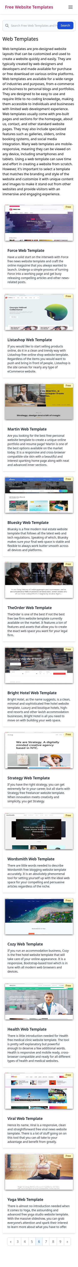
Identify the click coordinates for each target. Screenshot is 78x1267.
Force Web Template (25, 250)
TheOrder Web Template (29, 607)
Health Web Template (27, 1029)
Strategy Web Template (28, 777)
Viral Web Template (25, 1118)
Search (65, 25)
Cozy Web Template (25, 943)
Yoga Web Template (25, 1199)
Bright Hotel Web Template (32, 692)
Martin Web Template (27, 429)
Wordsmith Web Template (30, 858)
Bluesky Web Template (28, 522)
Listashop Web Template (29, 339)
